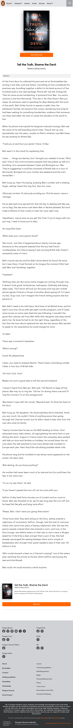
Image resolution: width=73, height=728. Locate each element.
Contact (5, 673)
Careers (39, 664)
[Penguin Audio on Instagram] (3, 656)
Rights (38, 675)
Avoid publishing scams (44, 679)
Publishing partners (42, 671)
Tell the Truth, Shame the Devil (31, 585)
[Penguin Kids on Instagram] (42, 631)
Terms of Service (56, 718)
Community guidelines (43, 667)
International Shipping (43, 694)
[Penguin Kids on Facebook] (37, 631)
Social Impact (7, 695)
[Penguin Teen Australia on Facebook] (3, 639)
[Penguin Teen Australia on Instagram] (7, 639)
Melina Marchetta (36, 68)
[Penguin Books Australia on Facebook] (3, 631)
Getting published (8, 677)
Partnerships (6, 686)
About (4, 664)
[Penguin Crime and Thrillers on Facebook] (3, 648)
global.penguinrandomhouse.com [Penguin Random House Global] (58, 723)
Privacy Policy (44, 718)
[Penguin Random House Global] (8, 723)
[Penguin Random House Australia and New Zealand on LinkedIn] (20, 631)
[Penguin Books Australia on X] (12, 631)
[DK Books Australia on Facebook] (37, 648)
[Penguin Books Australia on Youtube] (16, 631)
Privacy (38, 683)
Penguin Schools (8, 690)
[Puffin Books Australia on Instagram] (37, 639)
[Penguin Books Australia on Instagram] (7, 631)
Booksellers (6, 668)
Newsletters (6, 681)
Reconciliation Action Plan (44, 690)
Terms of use (40, 686)
